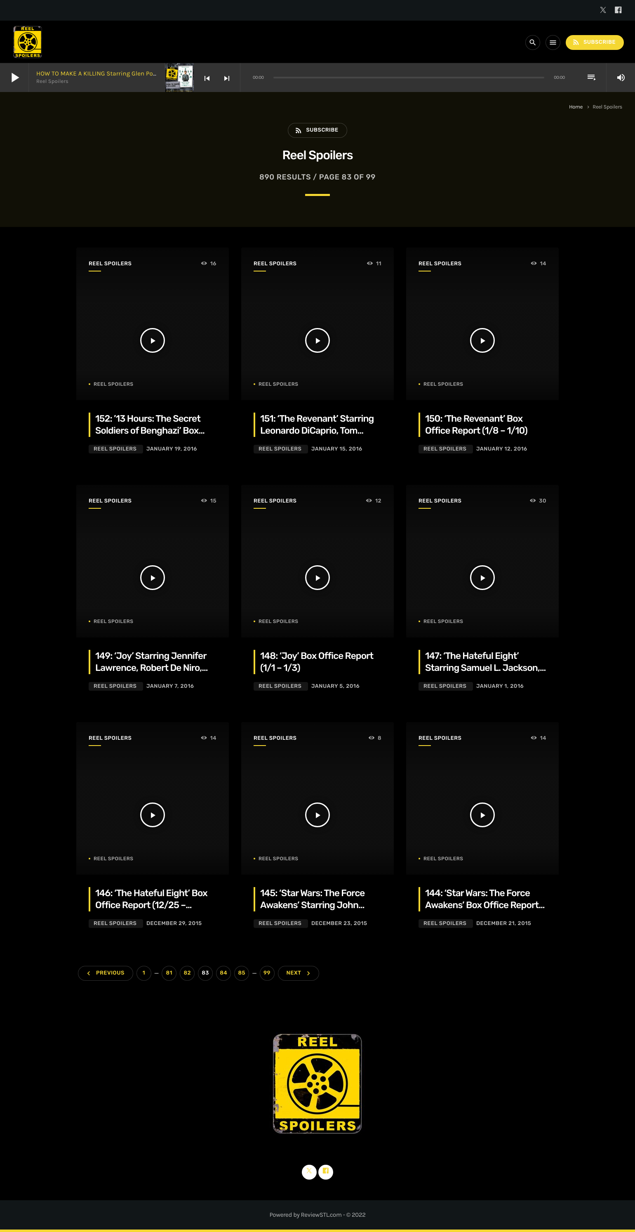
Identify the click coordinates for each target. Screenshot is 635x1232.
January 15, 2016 (336, 449)
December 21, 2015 (503, 923)
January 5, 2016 (335, 686)
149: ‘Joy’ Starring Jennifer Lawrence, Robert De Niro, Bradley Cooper (151, 668)
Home (576, 107)
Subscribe (594, 42)
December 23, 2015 (339, 923)
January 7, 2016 (170, 686)
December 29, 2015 (174, 923)
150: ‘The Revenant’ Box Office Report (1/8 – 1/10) (476, 424)
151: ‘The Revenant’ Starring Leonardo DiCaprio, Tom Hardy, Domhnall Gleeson (317, 430)
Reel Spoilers (110, 264)
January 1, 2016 (500, 686)
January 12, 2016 (501, 449)
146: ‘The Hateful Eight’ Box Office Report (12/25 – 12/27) (151, 905)
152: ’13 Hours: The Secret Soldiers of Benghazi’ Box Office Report (147, 430)
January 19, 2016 (171, 449)
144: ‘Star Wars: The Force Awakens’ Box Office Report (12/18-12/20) (482, 905)
